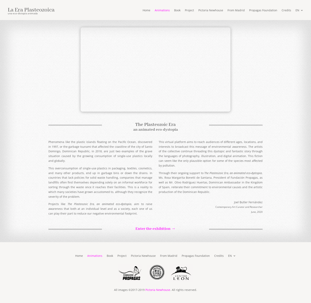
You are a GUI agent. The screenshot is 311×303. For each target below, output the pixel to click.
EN (297, 10)
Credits (286, 10)
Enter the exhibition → (155, 228)
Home (146, 10)
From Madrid (236, 10)
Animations (162, 10)
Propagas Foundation (263, 10)
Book (177, 10)
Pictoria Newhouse (210, 10)
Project (189, 10)
